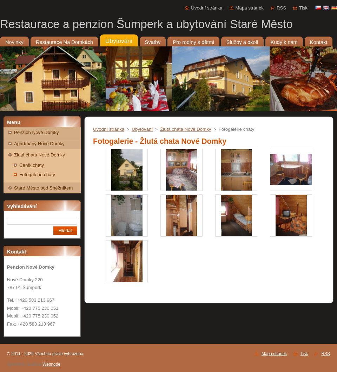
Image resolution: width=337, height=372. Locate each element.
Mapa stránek (250, 8)
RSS (281, 8)
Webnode (51, 364)
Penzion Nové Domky (36, 132)
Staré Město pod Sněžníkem (43, 188)
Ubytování (142, 129)
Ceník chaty (31, 165)
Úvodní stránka (206, 8)
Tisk (303, 8)
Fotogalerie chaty (37, 174)
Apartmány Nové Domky (39, 143)
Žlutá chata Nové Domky (39, 155)
